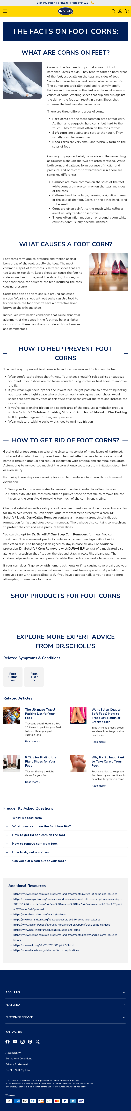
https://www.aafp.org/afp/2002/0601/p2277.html (43, 945)
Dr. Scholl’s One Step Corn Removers (60, 534)
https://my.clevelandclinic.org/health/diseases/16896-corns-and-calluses (56, 919)
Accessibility (13, 1053)
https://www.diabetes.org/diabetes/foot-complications (46, 950)
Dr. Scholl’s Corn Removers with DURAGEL (52, 549)
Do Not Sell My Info (17, 1070)
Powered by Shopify (75, 1086)
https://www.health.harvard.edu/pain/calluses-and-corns (46, 930)
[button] (127, 11)
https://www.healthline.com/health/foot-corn (40, 914)
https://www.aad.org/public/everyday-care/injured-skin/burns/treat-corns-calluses (61, 925)
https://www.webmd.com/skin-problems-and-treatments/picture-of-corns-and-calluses (65, 894)
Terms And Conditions (18, 1058)
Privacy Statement (16, 1064)
